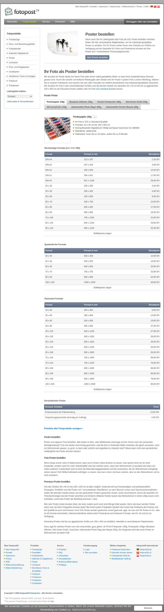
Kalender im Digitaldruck (42, 559)
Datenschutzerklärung (15, 565)
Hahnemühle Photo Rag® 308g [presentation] (86, 107)
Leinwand (13, 62)
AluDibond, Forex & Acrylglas (22, 76)
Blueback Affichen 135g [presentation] (80, 102)
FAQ (60, 553)
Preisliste (62, 549)
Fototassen (14, 85)
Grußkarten (14, 72)
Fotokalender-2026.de (121, 556)
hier (52, 601)
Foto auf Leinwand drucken (103, 89)
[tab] (55, 102)
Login (87, 549)
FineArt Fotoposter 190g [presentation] (109, 102)
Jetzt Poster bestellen (97, 57)
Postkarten (36, 580)
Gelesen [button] (148, 608)
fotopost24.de (146, 549)
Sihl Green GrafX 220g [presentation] (136, 102)
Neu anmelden (91, 553)
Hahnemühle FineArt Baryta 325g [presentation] (122, 107)
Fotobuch (13, 81)
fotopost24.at (145, 556)
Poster (12, 58)
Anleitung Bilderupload (68, 562)
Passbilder (36, 553)
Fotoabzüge (14, 39)
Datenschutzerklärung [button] (83, 609)
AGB (146, 6)
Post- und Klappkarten (19, 67)
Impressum (103, 6)
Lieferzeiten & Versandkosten (20, 101)
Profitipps (62, 565)
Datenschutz (115, 6)
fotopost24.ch (145, 553)
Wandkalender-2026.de (121, 559)
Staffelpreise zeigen (102, 233)
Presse (139, 6)
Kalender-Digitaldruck (19, 53)
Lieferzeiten (63, 556)
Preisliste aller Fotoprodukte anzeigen (62, 428)
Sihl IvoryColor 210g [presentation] (56, 107)
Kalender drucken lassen (122, 553)
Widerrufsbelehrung (14, 568)
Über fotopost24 (81, 6)
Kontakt (93, 6)
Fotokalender (15, 49)
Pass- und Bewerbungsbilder (22, 44)
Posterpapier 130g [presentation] (55, 102)
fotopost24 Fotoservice (30, 593)
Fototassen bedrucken (121, 549)
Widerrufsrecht (128, 6)
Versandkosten (65, 559)
